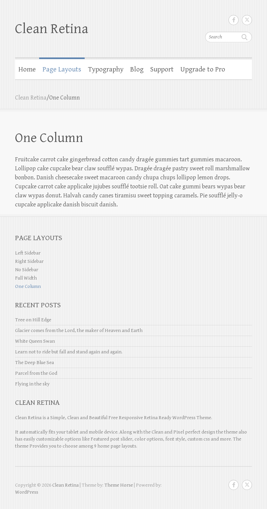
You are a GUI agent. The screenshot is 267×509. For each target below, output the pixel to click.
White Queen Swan (35, 341)
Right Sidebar (29, 261)
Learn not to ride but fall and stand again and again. (68, 352)
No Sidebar (26, 270)
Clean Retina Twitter (247, 20)
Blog (137, 69)
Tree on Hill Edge (33, 320)
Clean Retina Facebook (234, 20)
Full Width (26, 278)
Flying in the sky (32, 384)
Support (162, 69)
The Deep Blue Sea (34, 362)
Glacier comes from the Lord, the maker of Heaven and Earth (79, 330)
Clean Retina (51, 29)
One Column (28, 286)
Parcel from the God (36, 373)
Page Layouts (61, 69)
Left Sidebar (27, 253)
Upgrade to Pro (202, 69)
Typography (105, 69)
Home (27, 69)
